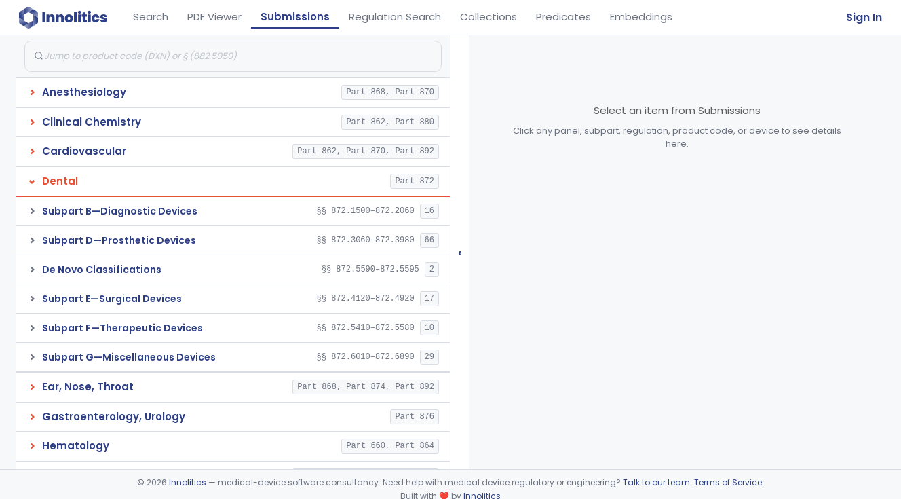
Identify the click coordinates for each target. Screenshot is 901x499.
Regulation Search (395, 17)
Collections (488, 17)
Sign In (864, 17)
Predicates (563, 17)
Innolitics (187, 482)
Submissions (295, 17)
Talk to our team (656, 482)
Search (150, 17)
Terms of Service (728, 482)
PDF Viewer (214, 17)
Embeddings (641, 17)
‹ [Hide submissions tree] (460, 252)
